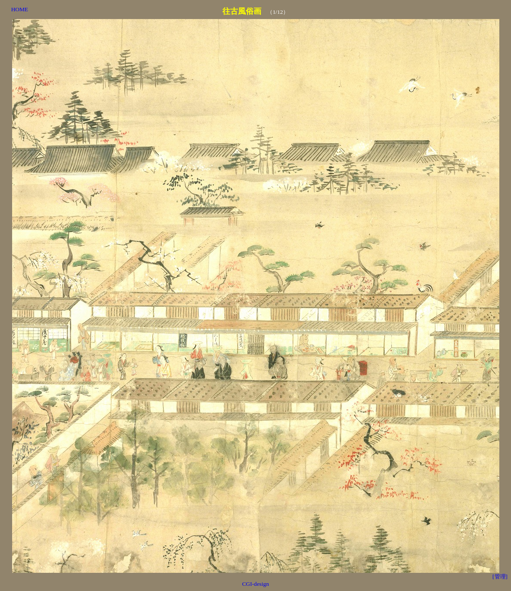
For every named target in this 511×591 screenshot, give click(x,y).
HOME (19, 9)
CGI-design (255, 584)
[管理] (500, 576)
